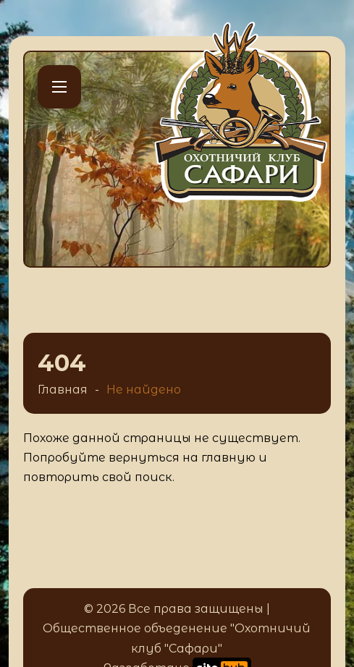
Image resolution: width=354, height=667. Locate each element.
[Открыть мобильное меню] (59, 87)
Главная (63, 389)
